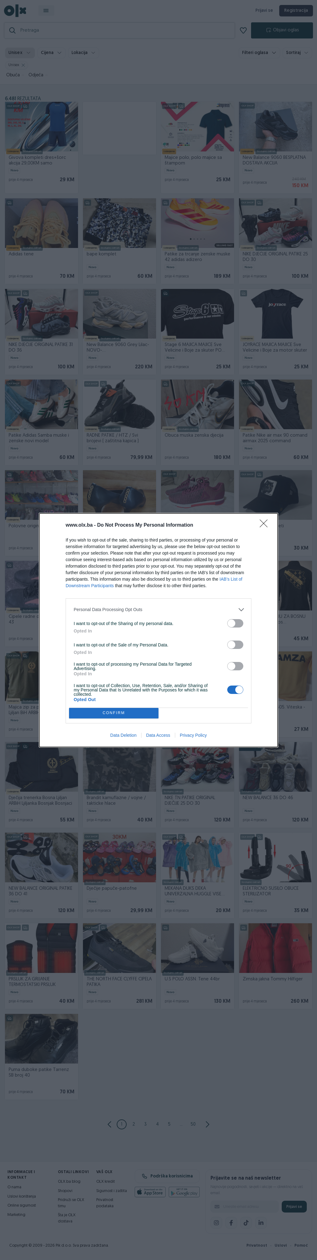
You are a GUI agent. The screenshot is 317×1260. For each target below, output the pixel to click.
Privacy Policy (193, 735)
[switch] (235, 623)
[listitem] (158, 609)
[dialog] (158, 630)
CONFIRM (113, 713)
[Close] (265, 525)
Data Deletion (123, 735)
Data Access (158, 735)
